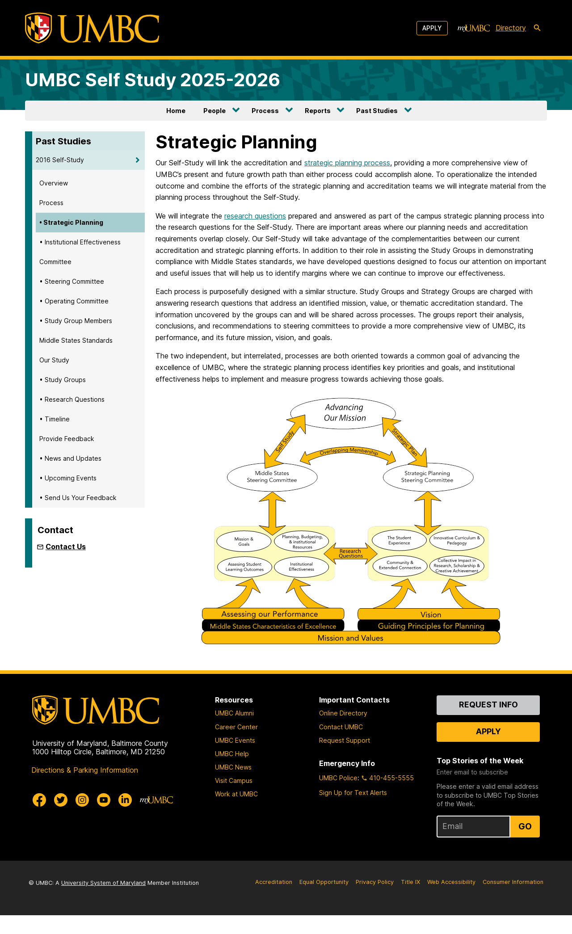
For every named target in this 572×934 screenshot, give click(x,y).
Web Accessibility (451, 900)
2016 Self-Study (60, 160)
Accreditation (273, 900)
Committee (55, 261)
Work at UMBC (236, 812)
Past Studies (377, 110)
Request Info (488, 723)
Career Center (236, 745)
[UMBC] (92, 28)
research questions (255, 215)
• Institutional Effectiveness (80, 242)
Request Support (344, 758)
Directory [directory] (511, 27)
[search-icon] (537, 28)
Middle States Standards (76, 340)
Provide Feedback (66, 438)
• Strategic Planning (71, 222)
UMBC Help (232, 772)
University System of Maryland (103, 901)
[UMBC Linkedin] (125, 818)
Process (265, 110)
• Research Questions (72, 399)
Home (175, 110)
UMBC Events (235, 758)
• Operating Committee (74, 301)
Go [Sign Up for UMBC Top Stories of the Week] (525, 845)
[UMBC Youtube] (104, 818)
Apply (432, 28)
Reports (318, 110)
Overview (53, 183)
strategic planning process (347, 162)
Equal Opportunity (324, 900)
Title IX (410, 900)
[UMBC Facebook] (39, 818)
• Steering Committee (71, 281)
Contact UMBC (341, 745)
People (214, 110)
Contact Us (66, 546)
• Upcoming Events (68, 478)
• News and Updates (70, 458)
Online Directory (343, 732)
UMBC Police (338, 796)
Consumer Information (513, 900)
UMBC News (233, 786)
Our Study (54, 360)
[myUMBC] (473, 28)
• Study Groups (62, 379)
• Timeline (54, 419)
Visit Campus (233, 799)
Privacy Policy (375, 900)
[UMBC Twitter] (61, 818)
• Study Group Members (75, 320)
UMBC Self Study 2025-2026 (152, 80)
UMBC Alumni (234, 732)
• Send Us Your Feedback (78, 497)
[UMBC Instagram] (82, 818)
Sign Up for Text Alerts (353, 811)
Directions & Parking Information (84, 788)
